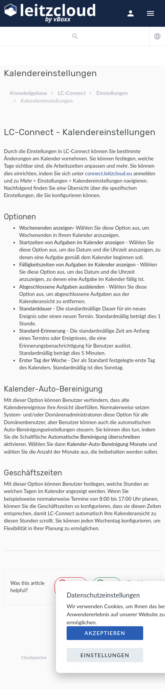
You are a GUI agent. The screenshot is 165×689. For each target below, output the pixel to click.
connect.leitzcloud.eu (108, 173)
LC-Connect (72, 93)
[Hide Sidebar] (150, 13)
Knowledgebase (28, 93)
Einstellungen (112, 93)
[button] (130, 13)
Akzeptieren (105, 633)
